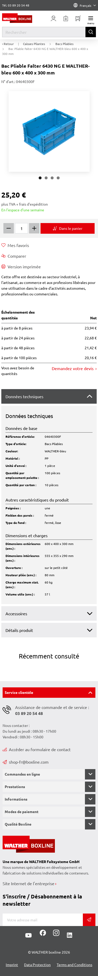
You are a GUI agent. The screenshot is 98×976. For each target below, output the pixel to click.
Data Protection (37, 964)
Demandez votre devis (73, 368)
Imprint (12, 964)
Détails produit (19, 630)
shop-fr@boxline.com (26, 761)
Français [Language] (84, 5)
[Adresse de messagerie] (43, 920)
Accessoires (16, 613)
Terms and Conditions (74, 964)
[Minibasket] (78, 18)
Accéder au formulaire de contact (37, 749)
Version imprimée (21, 266)
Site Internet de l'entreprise (28, 883)
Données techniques (24, 396)
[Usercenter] (53, 18)
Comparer (13, 256)
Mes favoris (15, 245)
